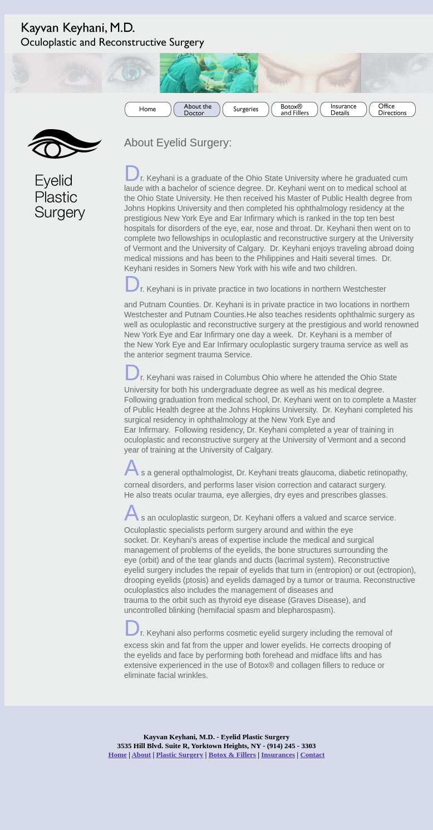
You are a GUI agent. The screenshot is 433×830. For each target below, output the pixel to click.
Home (118, 754)
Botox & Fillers (232, 754)
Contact (312, 754)
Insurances (278, 754)
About (141, 754)
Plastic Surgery (180, 754)
